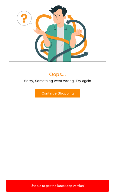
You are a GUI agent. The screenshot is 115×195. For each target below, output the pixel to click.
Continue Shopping (57, 93)
